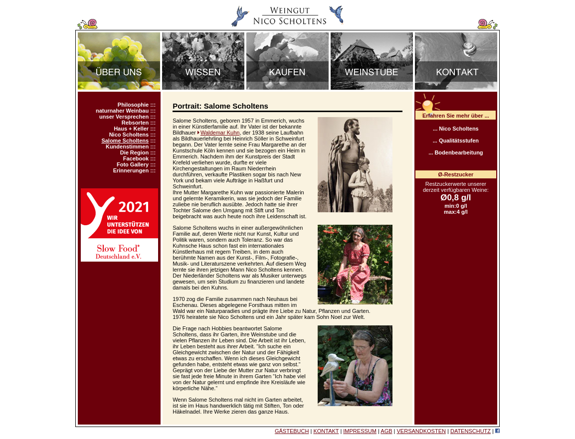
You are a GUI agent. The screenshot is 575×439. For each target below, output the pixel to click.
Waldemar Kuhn (219, 133)
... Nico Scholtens (456, 129)
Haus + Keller (131, 129)
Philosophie (133, 105)
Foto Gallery (133, 164)
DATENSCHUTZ (470, 431)
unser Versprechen (124, 117)
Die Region (134, 152)
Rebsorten (135, 123)
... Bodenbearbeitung (455, 152)
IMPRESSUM (360, 431)
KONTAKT (326, 431)
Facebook (136, 158)
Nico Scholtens (129, 135)
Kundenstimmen (127, 146)
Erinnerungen (131, 170)
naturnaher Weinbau (122, 111)
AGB (386, 431)
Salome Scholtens (125, 141)
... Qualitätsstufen (456, 141)
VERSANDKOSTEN (421, 431)
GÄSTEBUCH (292, 431)
